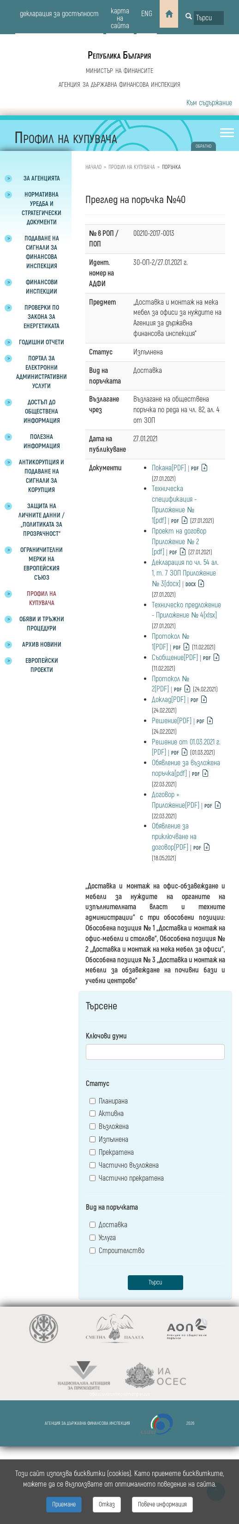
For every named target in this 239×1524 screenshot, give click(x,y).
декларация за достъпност (59, 13)
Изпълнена (109, 1139)
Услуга (103, 1237)
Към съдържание (209, 103)
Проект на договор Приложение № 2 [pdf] (179, 542)
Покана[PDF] (169, 468)
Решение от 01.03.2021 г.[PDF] (186, 747)
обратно (203, 146)
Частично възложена (124, 1165)
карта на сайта (120, 18)
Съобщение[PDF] (175, 657)
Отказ (107, 1504)
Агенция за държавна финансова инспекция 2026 (119, 1423)
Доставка (108, 1225)
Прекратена (112, 1152)
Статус (97, 1083)
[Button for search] (188, 17)
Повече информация (162, 1504)
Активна (107, 1113)
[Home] (169, 14)
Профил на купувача (131, 167)
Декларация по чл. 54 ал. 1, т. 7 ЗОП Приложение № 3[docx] (185, 573)
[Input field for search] (209, 18)
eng (146, 13)
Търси (155, 1282)
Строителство (117, 1250)
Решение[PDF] (171, 721)
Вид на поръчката (112, 1207)
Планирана (109, 1101)
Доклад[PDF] (168, 699)
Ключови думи (106, 1036)
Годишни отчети (41, 342)
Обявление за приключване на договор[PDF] (174, 837)
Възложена (109, 1126)
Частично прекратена (127, 1178)
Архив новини (41, 644)
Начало (93, 167)
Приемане (64, 1504)
